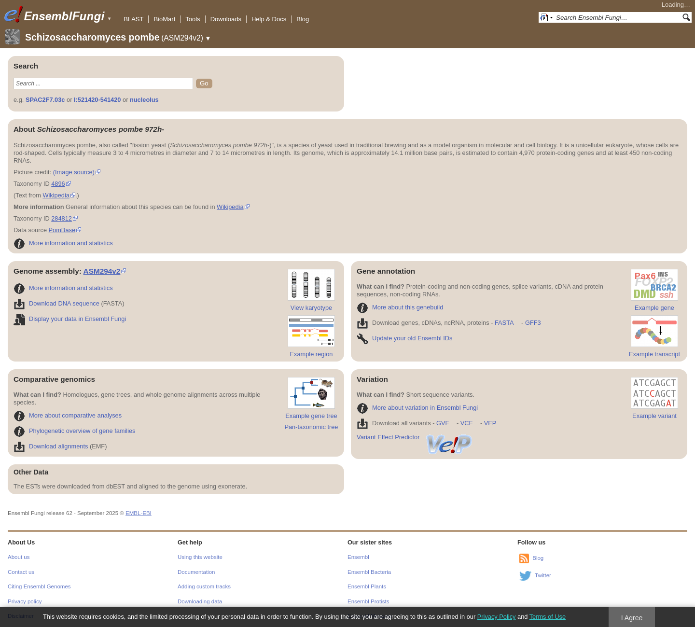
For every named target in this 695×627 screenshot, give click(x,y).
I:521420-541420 (97, 99)
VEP (490, 423)
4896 (58, 183)
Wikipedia (55, 195)
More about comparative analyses (68, 415)
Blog (302, 19)
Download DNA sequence (56, 303)
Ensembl (358, 557)
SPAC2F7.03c (45, 99)
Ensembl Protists (368, 601)
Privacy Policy (496, 616)
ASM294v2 (102, 271)
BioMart (164, 19)
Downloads (225, 19)
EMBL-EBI (138, 513)
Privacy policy (25, 601)
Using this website (200, 557)
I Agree (632, 618)
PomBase (62, 230)
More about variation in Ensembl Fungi (417, 407)
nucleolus (144, 99)
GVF (442, 423)
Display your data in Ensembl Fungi (70, 318)
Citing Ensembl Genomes (39, 586)
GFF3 (533, 322)
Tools (192, 19)
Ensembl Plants (367, 586)
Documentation (196, 572)
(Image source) (74, 172)
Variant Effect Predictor (415, 437)
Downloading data (200, 601)
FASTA (504, 322)
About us (18, 557)
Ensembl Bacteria (369, 572)
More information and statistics (63, 243)
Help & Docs (268, 19)
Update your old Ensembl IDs (404, 338)
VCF (466, 423)
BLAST (133, 19)
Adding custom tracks (204, 586)
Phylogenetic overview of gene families (75, 430)
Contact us (21, 572)
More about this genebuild (400, 307)
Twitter (543, 575)
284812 (61, 218)
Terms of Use (547, 616)
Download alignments (51, 446)
